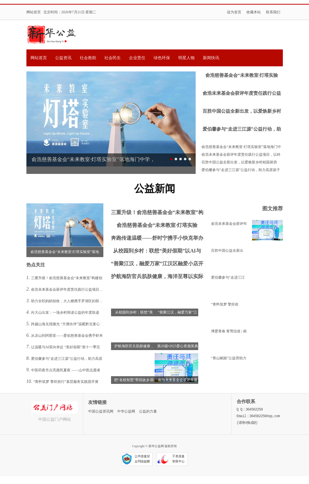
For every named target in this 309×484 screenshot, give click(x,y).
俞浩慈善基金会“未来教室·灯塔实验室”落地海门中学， (241, 76)
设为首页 (234, 12)
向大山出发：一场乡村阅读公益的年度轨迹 (65, 312)
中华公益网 (126, 411)
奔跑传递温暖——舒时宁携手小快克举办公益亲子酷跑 (157, 239)
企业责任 (137, 58)
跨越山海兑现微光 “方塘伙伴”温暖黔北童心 (65, 324)
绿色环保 (162, 58)
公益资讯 (63, 58)
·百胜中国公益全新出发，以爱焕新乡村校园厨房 (239, 162)
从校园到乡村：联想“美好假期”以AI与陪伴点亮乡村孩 (157, 252)
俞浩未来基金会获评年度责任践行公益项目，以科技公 (242, 94)
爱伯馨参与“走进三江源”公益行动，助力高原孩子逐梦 (242, 130)
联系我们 (273, 12)
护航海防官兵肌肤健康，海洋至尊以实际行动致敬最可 (157, 277)
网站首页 (33, 12)
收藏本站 (253, 12)
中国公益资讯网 (100, 411)
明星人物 (186, 58)
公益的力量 (148, 411)
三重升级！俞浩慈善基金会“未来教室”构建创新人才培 (157, 213)
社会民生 (112, 58)
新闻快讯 (211, 58)
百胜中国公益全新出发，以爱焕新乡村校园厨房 (242, 112)
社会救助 (88, 58)
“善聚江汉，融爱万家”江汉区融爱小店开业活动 (157, 265)
